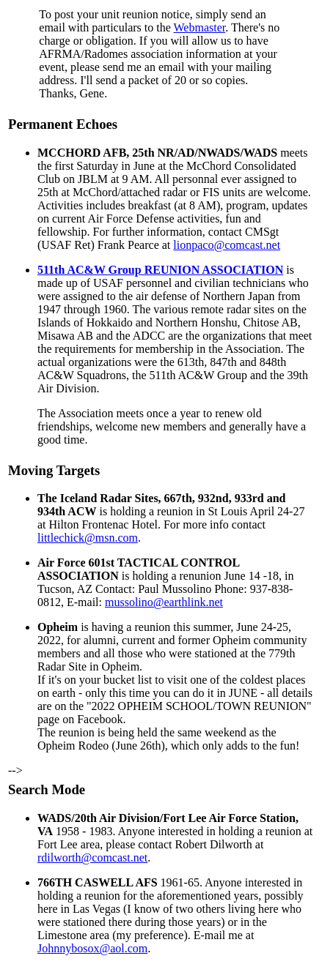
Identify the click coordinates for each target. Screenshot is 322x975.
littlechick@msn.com (87, 537)
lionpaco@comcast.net (226, 245)
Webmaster (200, 27)
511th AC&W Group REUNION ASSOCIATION (160, 270)
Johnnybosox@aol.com (92, 948)
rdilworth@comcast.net (92, 857)
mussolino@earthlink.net (164, 602)
